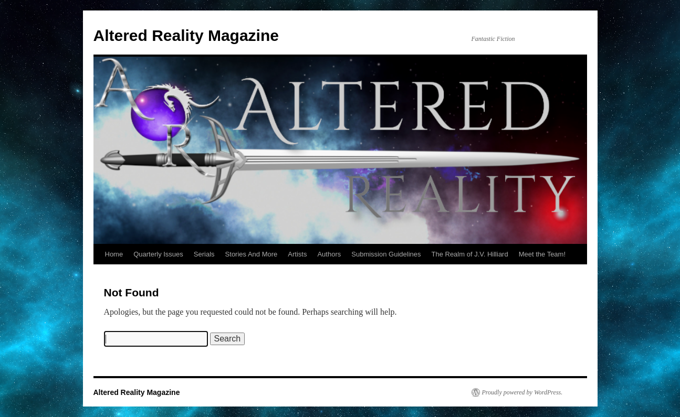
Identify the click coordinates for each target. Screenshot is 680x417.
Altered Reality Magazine (186, 35)
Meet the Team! (542, 254)
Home (114, 254)
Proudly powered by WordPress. (522, 392)
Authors (329, 254)
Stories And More (251, 254)
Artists (297, 254)
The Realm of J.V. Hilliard (469, 254)
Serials (204, 254)
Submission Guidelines (386, 254)
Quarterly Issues (158, 254)
